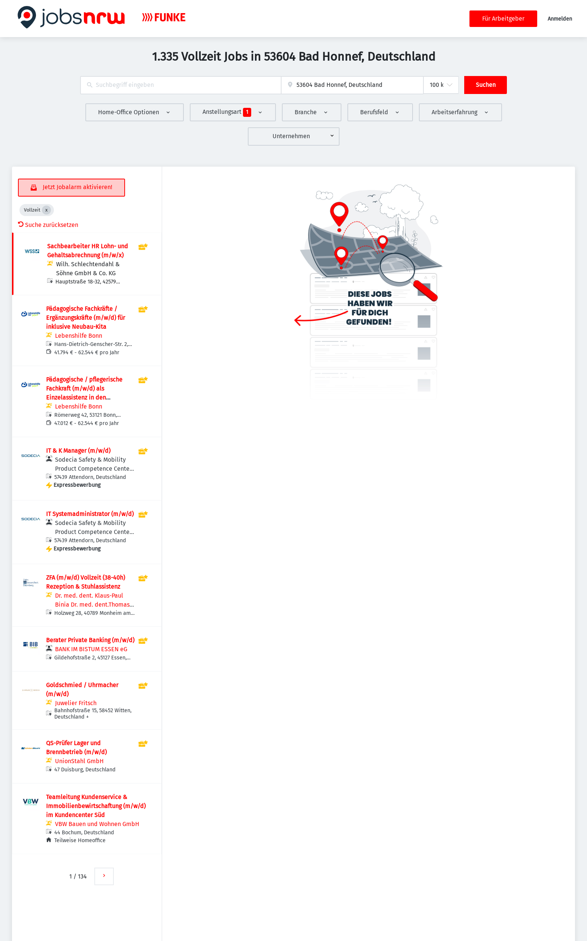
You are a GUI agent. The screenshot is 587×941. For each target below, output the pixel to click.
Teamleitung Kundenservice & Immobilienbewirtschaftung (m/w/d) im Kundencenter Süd (96, 806)
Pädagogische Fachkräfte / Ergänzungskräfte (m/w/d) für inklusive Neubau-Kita (85, 317)
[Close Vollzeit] (46, 210)
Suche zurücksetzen (48, 224)
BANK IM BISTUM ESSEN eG (91, 649)
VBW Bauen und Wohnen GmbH (97, 824)
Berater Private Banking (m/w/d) (90, 640)
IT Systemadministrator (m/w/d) (90, 513)
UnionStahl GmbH (79, 761)
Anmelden (560, 19)
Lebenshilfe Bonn (78, 335)
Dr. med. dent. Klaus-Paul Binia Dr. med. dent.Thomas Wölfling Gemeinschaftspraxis (95, 604)
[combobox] (180, 85)
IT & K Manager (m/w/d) (78, 450)
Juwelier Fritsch (76, 703)
